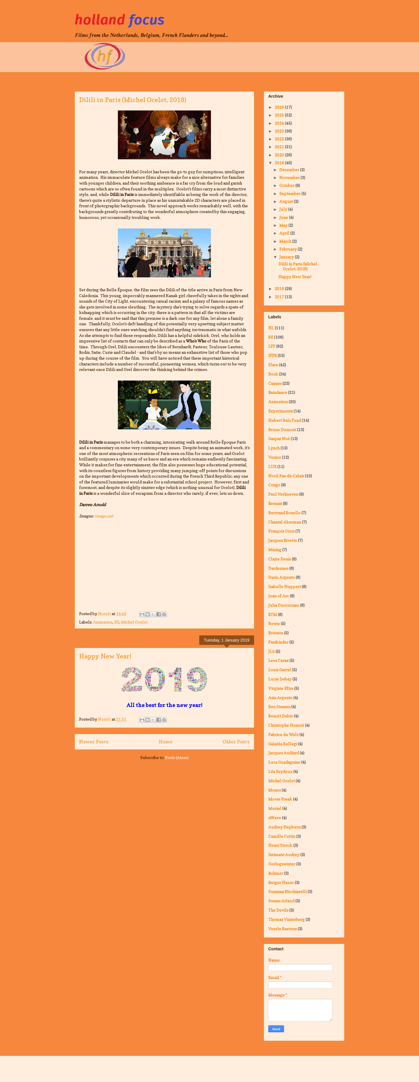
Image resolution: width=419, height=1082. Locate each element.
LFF (271, 346)
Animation (103, 621)
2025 (280, 115)
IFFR (272, 355)
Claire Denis (279, 558)
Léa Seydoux (280, 771)
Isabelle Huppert (284, 586)
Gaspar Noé (279, 438)
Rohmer (275, 873)
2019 (280, 162)
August (286, 201)
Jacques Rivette (282, 540)
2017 (280, 296)
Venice (274, 457)
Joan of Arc (278, 595)
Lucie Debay (280, 678)
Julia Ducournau (283, 605)
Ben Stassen (279, 706)
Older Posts (236, 741)
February (288, 249)
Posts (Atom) (177, 757)
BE (116, 621)
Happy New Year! (105, 656)
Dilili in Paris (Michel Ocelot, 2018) (132, 99)
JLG (271, 651)
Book (273, 374)
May (283, 225)
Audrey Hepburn (284, 826)
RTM (272, 614)
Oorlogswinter (281, 863)
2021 (280, 146)
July (283, 209)
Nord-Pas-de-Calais (286, 475)
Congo (274, 484)
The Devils (278, 910)
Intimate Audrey (283, 854)
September (290, 193)
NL (271, 327)
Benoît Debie (280, 715)
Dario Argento (281, 577)
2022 (280, 138)
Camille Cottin (281, 836)
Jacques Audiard (283, 752)
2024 (280, 123)
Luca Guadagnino (284, 762)
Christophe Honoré (286, 725)
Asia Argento (280, 697)
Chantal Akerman (284, 521)
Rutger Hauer (281, 882)
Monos (274, 790)
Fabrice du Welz (283, 734)
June (284, 217)
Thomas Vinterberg (286, 919)
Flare (273, 364)
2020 (280, 154)
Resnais (275, 503)
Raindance (277, 392)
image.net (104, 515)
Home (166, 741)
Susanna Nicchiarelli (287, 891)
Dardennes (278, 568)
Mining (274, 549)
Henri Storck (280, 845)
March (285, 241)
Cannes (275, 383)
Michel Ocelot (134, 621)
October (287, 185)
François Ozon (281, 530)
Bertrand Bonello (284, 512)
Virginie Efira (280, 688)
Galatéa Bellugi (282, 743)
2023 (280, 130)
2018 (280, 288)
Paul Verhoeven (283, 494)
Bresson (275, 632)
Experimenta (280, 410)
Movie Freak (280, 799)
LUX (272, 466)
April (284, 233)
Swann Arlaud (281, 900)
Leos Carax (278, 660)
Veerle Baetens (282, 928)
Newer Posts (94, 741)
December (289, 169)
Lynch (274, 447)
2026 (280, 107)
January (287, 256)
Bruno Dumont (282, 429)
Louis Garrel (279, 669)
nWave (274, 817)
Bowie (274, 623)
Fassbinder (278, 642)
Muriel (274, 808)
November (290, 177)
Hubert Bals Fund (284, 420)
